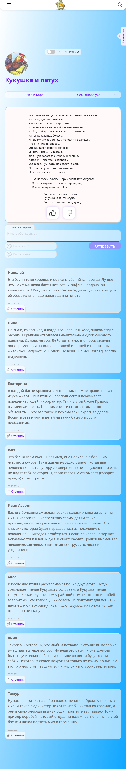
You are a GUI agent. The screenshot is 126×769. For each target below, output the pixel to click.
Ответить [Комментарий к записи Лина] (17, 370)
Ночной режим (68, 52)
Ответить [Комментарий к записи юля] (17, 491)
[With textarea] (63, 236)
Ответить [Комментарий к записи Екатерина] (17, 436)
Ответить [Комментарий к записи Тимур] (17, 735)
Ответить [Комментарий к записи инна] (17, 680)
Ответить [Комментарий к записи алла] (17, 624)
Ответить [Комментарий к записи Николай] (17, 309)
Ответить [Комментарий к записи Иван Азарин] (17, 563)
